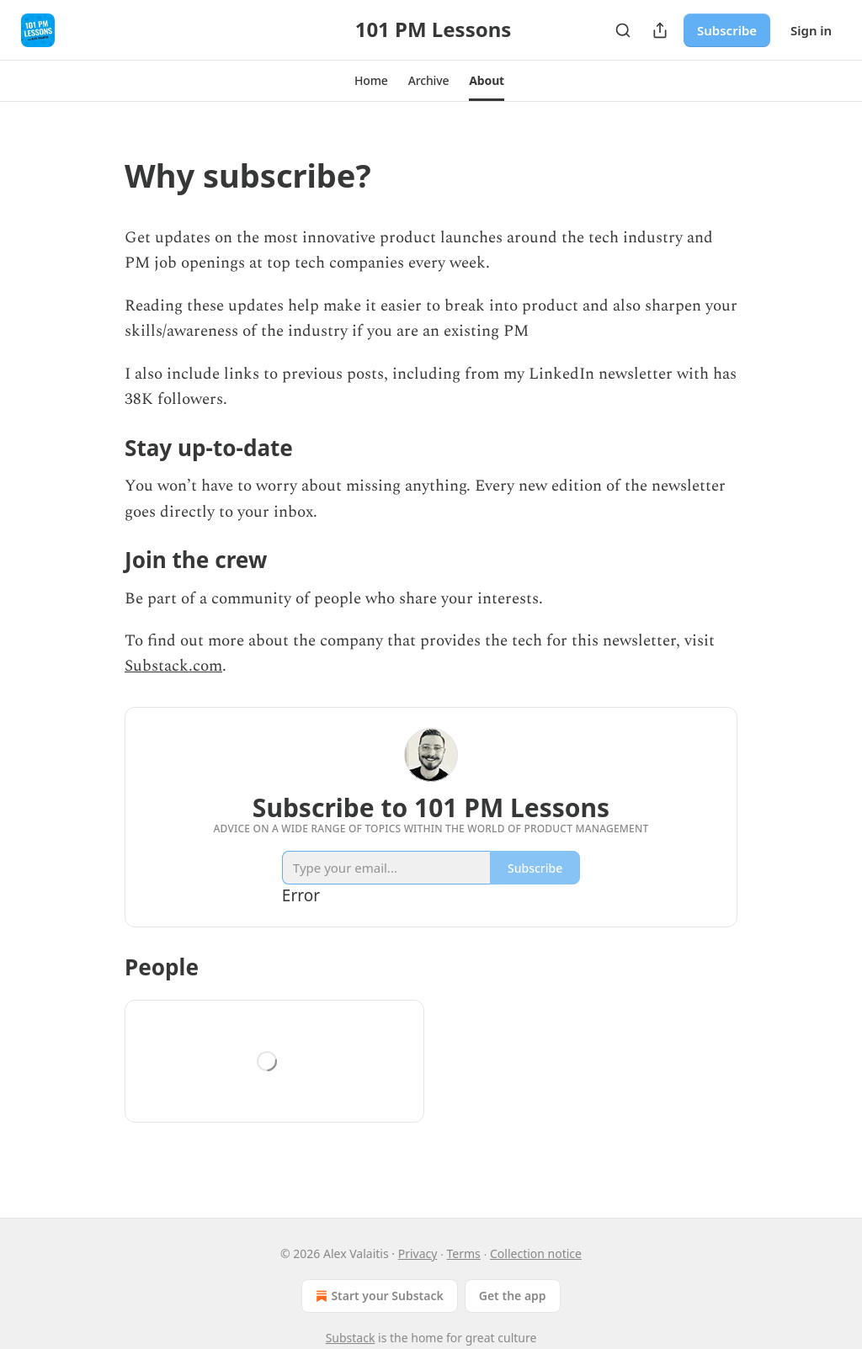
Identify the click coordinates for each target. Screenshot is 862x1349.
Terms (464, 1253)
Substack (350, 1338)
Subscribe (727, 30)
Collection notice (536, 1253)
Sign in (811, 30)
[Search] (623, 30)
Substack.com (173, 666)
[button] (371, 81)
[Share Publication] (660, 30)
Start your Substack (377, 1296)
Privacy (418, 1253)
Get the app (512, 1296)
